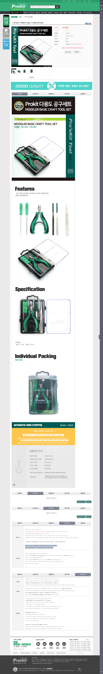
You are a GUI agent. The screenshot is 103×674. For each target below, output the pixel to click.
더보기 (88, 501)
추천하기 (76, 52)
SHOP (20, 17)
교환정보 (83, 94)
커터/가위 (31, 12)
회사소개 (15, 653)
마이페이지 (74, 1)
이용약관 (42, 653)
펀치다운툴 (44, 12)
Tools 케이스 (71, 12)
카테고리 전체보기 (16, 12)
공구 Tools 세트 (87, 12)
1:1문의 (84, 1)
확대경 (65, 12)
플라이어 (37, 12)
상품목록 (31, 77)
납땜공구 (50, 12)
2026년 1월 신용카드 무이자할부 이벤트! (80, 648)
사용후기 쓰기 (81, 501)
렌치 (61, 12)
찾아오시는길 (50, 653)
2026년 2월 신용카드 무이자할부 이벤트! (80, 646)
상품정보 (19, 94)
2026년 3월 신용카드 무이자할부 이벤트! (80, 644)
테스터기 (25, 12)
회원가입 (64, 1)
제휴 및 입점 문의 (61, 653)
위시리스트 (68, 52)
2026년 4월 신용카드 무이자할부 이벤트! (80, 642)
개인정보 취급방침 (25, 653)
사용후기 (89, 1)
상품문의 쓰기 (81, 516)
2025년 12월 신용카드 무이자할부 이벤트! (80, 650)
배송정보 (67, 94)
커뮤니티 (35, 653)
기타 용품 (78, 12)
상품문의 (51, 94)
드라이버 (56, 12)
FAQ (80, 1)
